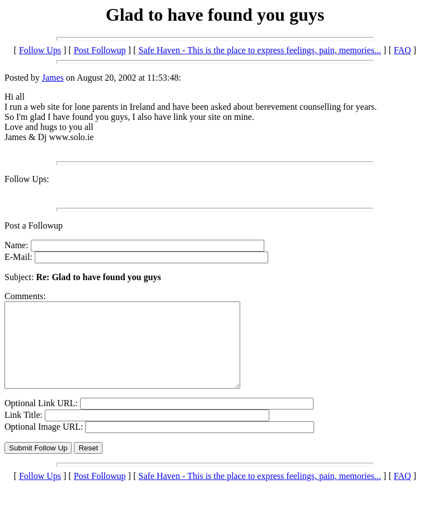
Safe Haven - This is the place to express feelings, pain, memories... (259, 50)
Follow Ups (40, 50)
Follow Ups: (26, 179)
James (53, 77)
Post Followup (100, 50)
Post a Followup (33, 225)
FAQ (402, 50)
